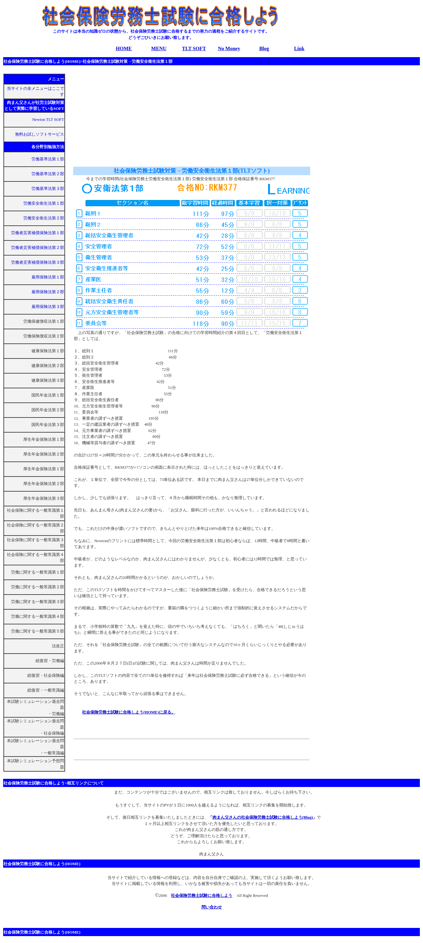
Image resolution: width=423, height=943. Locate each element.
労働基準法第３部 (47, 188)
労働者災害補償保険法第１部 (37, 232)
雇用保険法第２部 (47, 291)
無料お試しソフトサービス (39, 134)
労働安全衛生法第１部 (43, 203)
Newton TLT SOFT (48, 119)
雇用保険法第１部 (47, 277)
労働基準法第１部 (47, 159)
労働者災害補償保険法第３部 (37, 262)
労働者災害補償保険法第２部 (37, 247)
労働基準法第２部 (47, 173)
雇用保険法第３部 (47, 306)
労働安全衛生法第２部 (43, 218)
